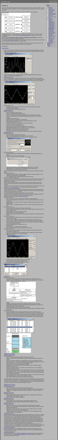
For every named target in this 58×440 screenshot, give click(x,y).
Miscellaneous (51, 30)
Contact (48, 46)
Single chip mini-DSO (52, 14)
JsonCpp (16, 107)
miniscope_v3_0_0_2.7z (8, 77)
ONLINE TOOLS (50, 43)
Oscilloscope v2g (51, 27)
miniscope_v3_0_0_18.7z (9, 392)
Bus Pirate (16, 414)
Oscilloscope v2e (51, 25)
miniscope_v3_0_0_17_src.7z (9, 385)
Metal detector (51, 33)
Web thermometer (52, 9)
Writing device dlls (5, 48)
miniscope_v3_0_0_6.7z (8, 110)
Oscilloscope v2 (51, 21)
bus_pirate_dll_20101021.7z (9, 432)
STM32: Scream (51, 38)
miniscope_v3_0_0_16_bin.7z (9, 353)
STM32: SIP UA (51, 39)
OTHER (48, 44)
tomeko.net (5, 2)
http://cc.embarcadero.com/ (25, 35)
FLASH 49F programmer (51, 8)
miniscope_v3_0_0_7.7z (8, 132)
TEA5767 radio (51, 31)
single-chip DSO (23, 196)
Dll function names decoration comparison (12, 188)
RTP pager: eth (51, 35)
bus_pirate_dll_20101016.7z (9, 427)
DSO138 (50, 20)
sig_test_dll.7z (6, 276)
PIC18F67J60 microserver (51, 12)
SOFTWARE (49, 42)
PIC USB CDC (51, 15)
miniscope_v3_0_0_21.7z (9, 413)
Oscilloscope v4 (51, 29)
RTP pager (50, 34)
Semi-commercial (52, 41)
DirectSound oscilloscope (51, 19)
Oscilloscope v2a (51, 22)
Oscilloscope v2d (51, 24)
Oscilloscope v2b (51, 23)
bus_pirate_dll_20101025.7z (20, 434)
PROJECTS (49, 7)
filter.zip (7, 302)
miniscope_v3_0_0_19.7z (9, 398)
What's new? (49, 45)
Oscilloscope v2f (51, 26)
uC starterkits (51, 40)
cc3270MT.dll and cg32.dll (12, 39)
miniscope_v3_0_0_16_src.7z (9, 354)
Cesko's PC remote (52, 13)
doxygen (5, 46)
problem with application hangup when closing (25, 433)
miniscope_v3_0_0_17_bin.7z (9, 384)
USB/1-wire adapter (52, 32)
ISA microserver (51, 10)
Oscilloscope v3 (51, 28)
